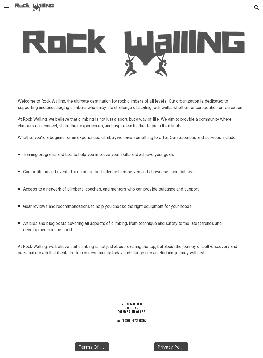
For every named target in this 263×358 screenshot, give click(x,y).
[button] (6, 7)
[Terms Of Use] (91, 347)
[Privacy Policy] (170, 347)
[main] (131, 179)
